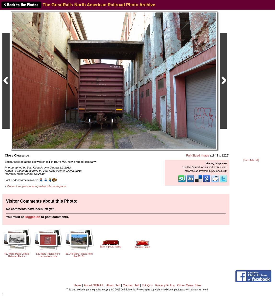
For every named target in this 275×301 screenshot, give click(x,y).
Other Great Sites (189, 285)
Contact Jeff (131, 285)
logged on (32, 217)
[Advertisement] (251, 84)
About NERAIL (94, 285)
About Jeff (113, 285)
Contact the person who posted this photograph (36, 186)
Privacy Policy (165, 285)
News (78, 285)
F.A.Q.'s (147, 285)
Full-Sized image (197, 155)
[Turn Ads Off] (251, 160)
